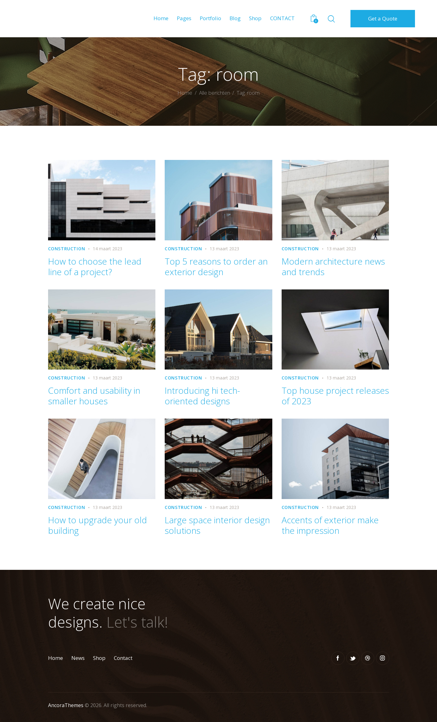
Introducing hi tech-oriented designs (202, 395)
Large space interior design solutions (217, 525)
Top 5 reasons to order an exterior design (216, 266)
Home (184, 93)
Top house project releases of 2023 (335, 395)
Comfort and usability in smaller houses (94, 395)
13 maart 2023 (224, 249)
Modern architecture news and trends (333, 266)
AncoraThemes (65, 705)
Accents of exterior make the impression (330, 525)
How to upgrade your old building (97, 525)
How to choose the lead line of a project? (94, 266)
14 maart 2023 (107, 249)
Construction (66, 249)
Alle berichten (214, 92)
